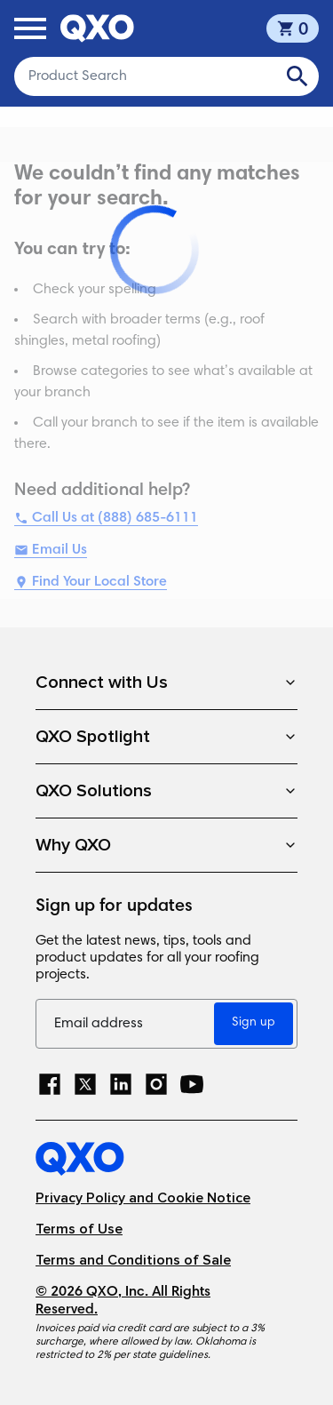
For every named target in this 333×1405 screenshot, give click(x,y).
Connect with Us (166, 682)
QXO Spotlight (166, 736)
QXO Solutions (166, 791)
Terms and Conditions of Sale (133, 1260)
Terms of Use (79, 1229)
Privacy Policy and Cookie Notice (143, 1198)
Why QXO (166, 845)
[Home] (166, 1159)
